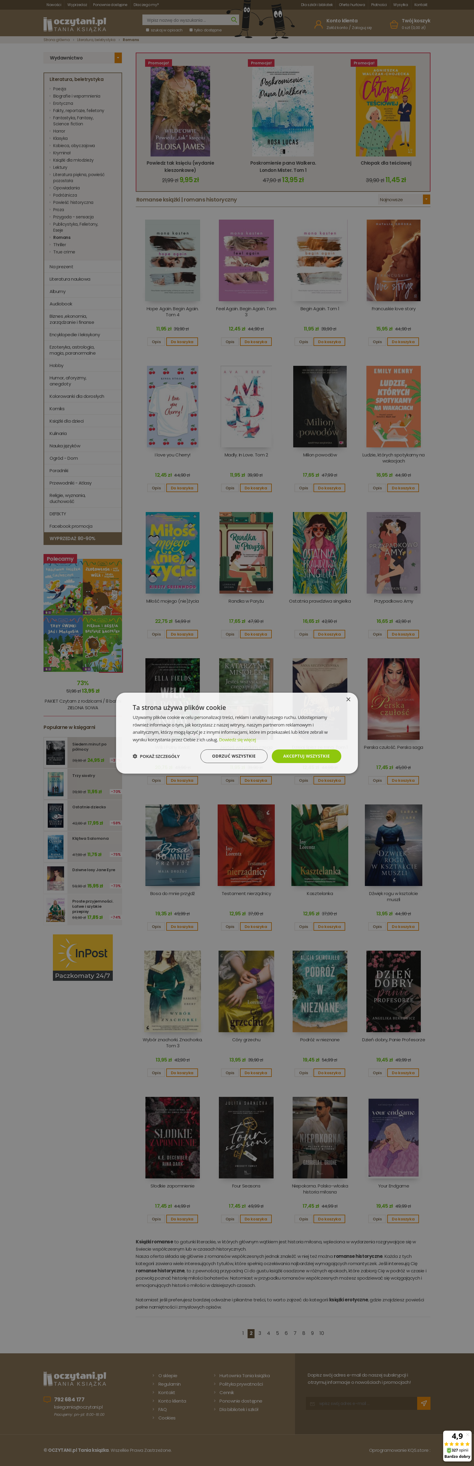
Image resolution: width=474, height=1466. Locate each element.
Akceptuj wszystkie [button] (306, 756)
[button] (156, 756)
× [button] (348, 699)
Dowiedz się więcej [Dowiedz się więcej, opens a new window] (237, 739)
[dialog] (237, 733)
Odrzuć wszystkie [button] (234, 756)
